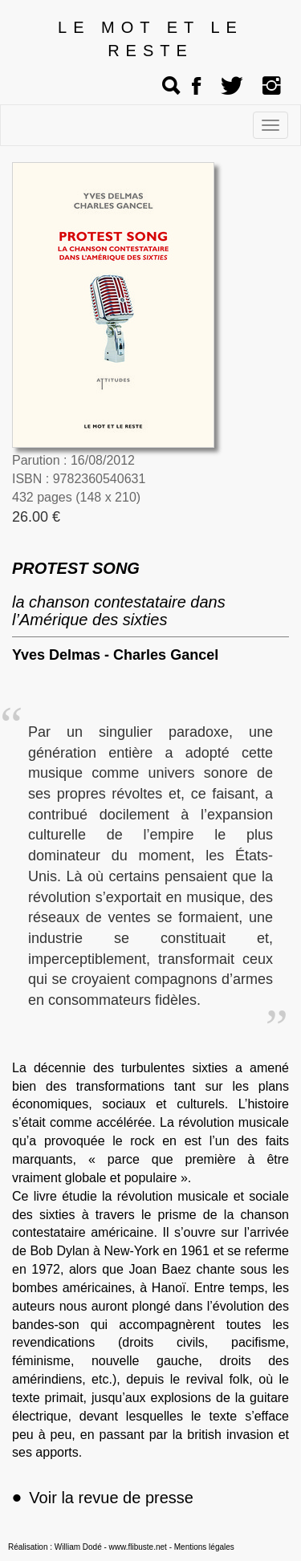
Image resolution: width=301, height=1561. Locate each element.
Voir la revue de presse (102, 1497)
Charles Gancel (165, 655)
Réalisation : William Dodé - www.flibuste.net (87, 1547)
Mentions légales (204, 1547)
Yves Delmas (56, 655)
